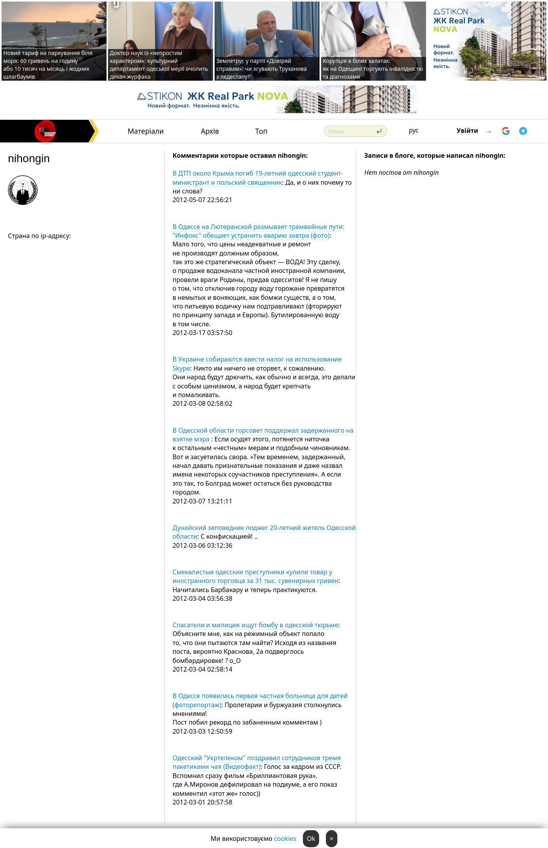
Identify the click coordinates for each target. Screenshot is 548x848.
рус (414, 130)
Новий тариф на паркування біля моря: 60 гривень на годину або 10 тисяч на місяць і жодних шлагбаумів (47, 64)
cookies (285, 838)
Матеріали (145, 131)
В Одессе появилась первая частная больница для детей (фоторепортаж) (260, 700)
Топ (261, 131)
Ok (311, 838)
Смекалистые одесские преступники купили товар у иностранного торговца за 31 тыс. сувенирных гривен (256, 576)
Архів (210, 131)
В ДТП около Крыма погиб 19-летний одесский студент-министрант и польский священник (258, 177)
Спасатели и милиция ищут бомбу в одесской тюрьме (256, 625)
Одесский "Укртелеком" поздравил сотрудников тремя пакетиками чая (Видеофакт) (257, 762)
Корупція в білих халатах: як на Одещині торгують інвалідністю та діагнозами (373, 68)
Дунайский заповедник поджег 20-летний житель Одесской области (264, 532)
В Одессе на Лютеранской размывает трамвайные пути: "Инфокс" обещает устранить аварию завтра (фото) (258, 231)
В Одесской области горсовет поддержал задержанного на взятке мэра (263, 434)
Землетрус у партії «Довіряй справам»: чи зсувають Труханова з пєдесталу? (261, 68)
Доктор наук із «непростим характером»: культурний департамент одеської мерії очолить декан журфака (159, 64)
